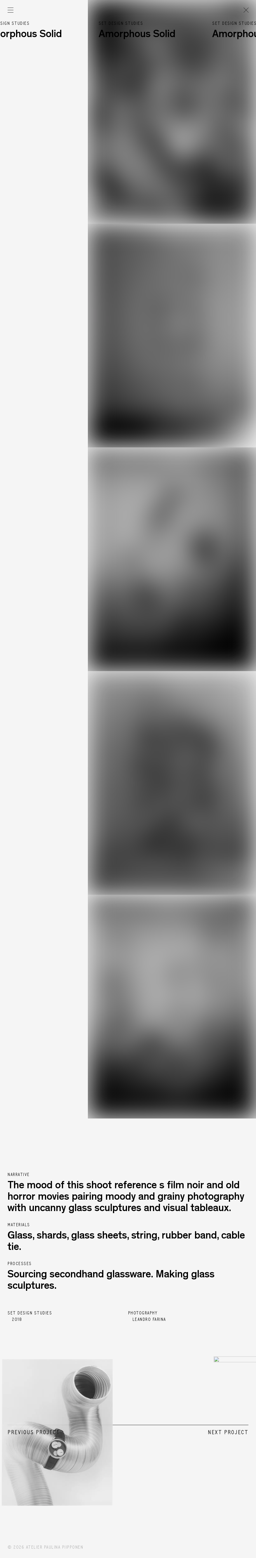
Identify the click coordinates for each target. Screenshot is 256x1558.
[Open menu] (10, 10)
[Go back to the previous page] (245, 10)
